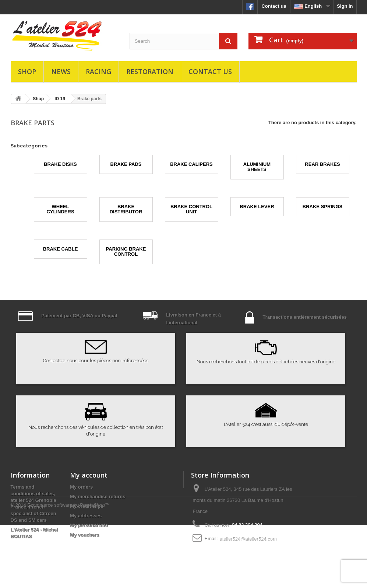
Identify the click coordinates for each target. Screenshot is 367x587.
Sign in (345, 6)
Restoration (149, 71)
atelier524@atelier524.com (247, 538)
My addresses (86, 515)
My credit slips (86, 506)
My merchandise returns (97, 496)
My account (88, 475)
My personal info (89, 525)
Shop (27, 71)
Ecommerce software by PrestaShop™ (68, 567)
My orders (81, 487)
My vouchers (84, 535)
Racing (98, 71)
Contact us (273, 6)
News (61, 71)
